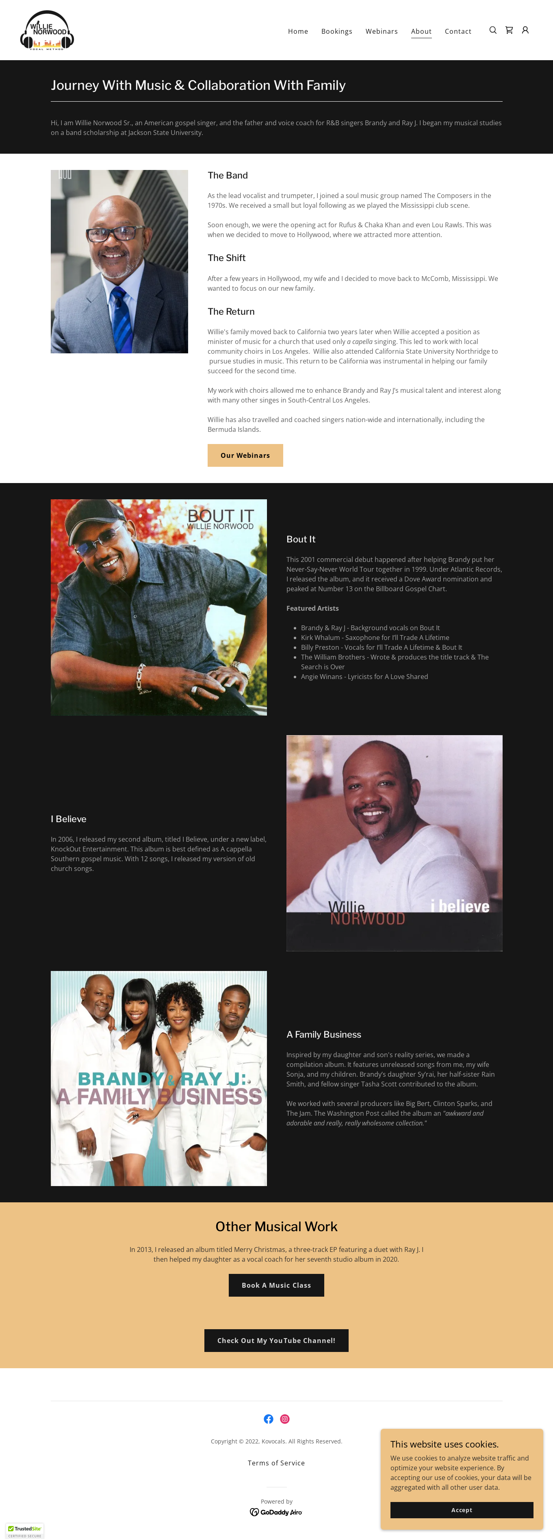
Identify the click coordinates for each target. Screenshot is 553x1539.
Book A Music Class (276, 1285)
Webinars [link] (382, 31)
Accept (462, 1510)
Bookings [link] (337, 31)
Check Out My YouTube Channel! (276, 1340)
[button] (525, 30)
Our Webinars (245, 455)
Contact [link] (458, 31)
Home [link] (298, 31)
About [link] (421, 31)
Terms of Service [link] (276, 1462)
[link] (47, 29)
